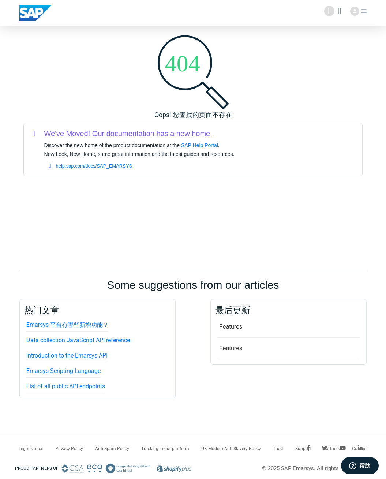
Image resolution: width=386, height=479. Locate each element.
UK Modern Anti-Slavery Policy (231, 448)
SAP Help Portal (199, 145)
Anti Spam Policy (112, 448)
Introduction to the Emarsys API (67, 355)
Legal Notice (31, 448)
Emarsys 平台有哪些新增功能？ (67, 324)
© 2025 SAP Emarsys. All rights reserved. (312, 468)
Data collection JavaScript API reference (78, 340)
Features (230, 326)
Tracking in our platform (165, 448)
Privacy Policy (69, 448)
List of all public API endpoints (65, 386)
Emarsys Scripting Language (63, 370)
